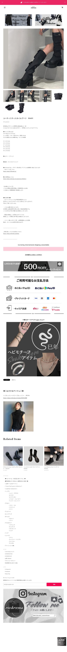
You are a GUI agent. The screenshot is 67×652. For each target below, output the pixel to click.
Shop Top (7, 573)
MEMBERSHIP (8, 556)
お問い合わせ (8, 558)
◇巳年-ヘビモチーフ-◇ (11, 483)
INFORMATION (8, 554)
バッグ (6, 533)
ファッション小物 (9, 545)
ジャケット (12, 507)
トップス (7, 491)
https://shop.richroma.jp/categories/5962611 (14, 178)
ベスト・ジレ (12, 505)
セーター (11, 495)
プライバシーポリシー (10, 560)
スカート (11, 518)
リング (11, 530)
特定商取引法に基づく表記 (11, 563)
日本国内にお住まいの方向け (33, 254)
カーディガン (12, 497)
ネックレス (12, 526)
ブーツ (11, 537)
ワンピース (8, 511)
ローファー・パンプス (15, 539)
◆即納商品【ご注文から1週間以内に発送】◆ (16, 481)
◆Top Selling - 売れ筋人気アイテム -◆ (15, 478)
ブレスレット (12, 528)
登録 (54, 584)
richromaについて (9, 551)
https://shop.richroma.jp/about (11, 233)
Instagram (8, 569)
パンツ (11, 520)
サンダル (11, 543)
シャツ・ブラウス (13, 493)
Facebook (7, 571)
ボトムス (7, 516)
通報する (14, 379)
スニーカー (12, 541)
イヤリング (12, 524)
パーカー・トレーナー (15, 499)
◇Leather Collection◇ (11, 488)
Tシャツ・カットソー (14, 500)
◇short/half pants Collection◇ (13, 486)
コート (11, 509)
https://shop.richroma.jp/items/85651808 (15, 398)
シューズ (7, 535)
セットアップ (8, 514)
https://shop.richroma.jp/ (9, 171)
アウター (7, 503)
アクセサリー (8, 522)
